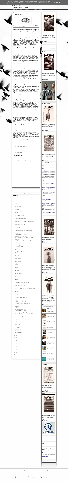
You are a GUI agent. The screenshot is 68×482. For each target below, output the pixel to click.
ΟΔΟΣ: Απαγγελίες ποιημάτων (19, 215)
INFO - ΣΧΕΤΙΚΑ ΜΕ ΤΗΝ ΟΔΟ (24, 9)
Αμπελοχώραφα (17, 248)
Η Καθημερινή (44, 452)
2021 (15, 335)
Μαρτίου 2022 (17, 330)
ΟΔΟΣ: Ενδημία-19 (18, 252)
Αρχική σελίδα (25, 190)
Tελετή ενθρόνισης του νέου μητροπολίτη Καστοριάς (23, 282)
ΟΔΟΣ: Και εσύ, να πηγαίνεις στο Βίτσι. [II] (21, 297)
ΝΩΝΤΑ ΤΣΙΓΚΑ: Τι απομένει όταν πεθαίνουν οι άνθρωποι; (24, 286)
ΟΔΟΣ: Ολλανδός (17, 239)
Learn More (55, 2)
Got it (60, 2)
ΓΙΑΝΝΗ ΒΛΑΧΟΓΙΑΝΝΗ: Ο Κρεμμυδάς (21, 246)
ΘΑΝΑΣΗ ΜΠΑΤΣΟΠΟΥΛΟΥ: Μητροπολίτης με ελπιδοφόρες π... (25, 225)
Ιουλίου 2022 (17, 324)
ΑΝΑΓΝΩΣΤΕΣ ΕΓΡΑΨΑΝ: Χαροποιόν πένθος (50, 351)
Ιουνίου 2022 (17, 326)
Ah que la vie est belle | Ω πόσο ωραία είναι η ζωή (22, 316)
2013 (15, 348)
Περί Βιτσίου (17, 307)
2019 (15, 338)
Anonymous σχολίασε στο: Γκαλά (46, 199)
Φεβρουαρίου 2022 (18, 332)
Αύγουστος (16, 322)
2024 (15, 200)
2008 (15, 355)
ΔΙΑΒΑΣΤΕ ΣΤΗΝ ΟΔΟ (18, 315)
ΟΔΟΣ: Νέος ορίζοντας (18, 273)
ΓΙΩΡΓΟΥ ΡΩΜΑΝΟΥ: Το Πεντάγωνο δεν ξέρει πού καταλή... (24, 221)
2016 (15, 343)
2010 (15, 352)
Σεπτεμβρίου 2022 (18, 209)
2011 (15, 351)
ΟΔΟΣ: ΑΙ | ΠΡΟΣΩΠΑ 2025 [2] (51, 335)
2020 (15, 337)
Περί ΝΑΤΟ (16, 294)
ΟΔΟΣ (43, 241)
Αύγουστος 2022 (17, 216)
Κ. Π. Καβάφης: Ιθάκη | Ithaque (19, 251)
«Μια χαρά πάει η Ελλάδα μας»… (20, 263)
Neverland (16, 212)
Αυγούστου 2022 (17, 211)
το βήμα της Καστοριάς (45, 40)
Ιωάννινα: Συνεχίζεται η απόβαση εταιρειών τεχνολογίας (23, 312)
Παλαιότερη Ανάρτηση (35, 190)
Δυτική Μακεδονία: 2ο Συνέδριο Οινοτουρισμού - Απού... (23, 240)
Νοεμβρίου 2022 (17, 206)
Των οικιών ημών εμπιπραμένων (20, 224)
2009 (15, 354)
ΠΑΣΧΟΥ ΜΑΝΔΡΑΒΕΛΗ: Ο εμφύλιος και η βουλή (23, 303)
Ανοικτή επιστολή (17, 227)
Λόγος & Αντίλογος (18, 258)
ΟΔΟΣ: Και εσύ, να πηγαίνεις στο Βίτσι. (21, 301)
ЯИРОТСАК (17, 255)
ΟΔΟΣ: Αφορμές (17, 222)
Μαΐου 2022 (17, 327)
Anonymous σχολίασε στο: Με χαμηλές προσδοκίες (48, 212)
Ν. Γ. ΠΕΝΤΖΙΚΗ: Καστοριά (19, 254)
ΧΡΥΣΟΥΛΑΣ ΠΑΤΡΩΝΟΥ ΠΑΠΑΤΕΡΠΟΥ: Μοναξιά (23, 230)
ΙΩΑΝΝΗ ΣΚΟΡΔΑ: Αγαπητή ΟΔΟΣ (20, 218)
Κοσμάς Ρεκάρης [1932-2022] (19, 245)
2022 (15, 203)
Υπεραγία (16, 267)
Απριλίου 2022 (17, 329)
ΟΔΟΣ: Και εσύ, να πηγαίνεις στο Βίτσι (21, 146)
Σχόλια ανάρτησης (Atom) (28, 193)
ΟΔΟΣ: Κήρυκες (17, 306)
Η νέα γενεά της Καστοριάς (19, 231)
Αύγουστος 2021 (17, 291)
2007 (15, 357)
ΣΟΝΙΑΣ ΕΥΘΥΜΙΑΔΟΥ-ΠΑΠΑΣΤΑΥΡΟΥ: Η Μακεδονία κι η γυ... (25, 219)
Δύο (15, 228)
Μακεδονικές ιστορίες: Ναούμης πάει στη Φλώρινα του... (23, 319)
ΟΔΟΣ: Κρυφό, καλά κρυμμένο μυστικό (21, 236)
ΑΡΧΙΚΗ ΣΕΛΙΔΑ (15, 9)
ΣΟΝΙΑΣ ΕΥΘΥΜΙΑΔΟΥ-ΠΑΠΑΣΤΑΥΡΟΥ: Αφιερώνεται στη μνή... (25, 288)
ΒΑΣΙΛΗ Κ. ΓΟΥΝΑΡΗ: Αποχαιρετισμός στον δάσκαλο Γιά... (24, 313)
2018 (15, 340)
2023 (15, 202)
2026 (15, 197)
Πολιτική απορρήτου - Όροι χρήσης (36, 9)
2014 (15, 346)
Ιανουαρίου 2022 (17, 333)
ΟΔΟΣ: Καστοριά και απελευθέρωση (20, 249)
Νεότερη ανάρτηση (16, 190)
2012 (15, 349)
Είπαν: (16, 242)
